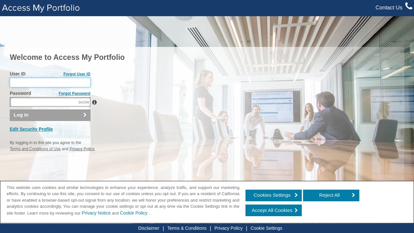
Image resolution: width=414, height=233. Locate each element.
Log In (21, 128)
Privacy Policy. (82, 163)
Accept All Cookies (272, 210)
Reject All (329, 195)
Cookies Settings (272, 195)
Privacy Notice (96, 213)
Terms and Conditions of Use (35, 163)
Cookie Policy (134, 213)
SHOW (83, 116)
